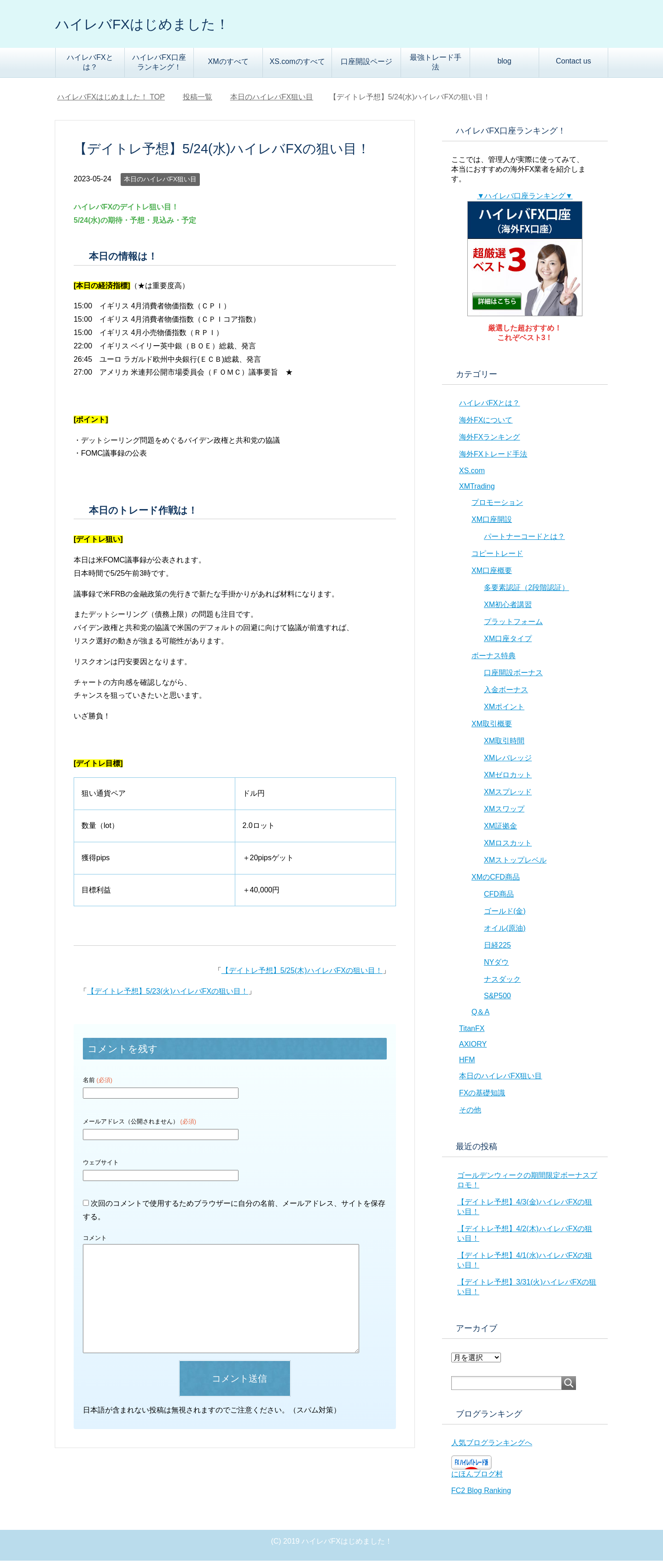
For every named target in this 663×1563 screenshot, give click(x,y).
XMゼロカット (508, 777)
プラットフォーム (513, 624)
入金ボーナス (506, 692)
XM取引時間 (504, 743)
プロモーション (497, 505)
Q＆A (480, 1014)
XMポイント (504, 709)
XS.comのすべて (297, 64)
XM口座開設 (491, 522)
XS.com (472, 473)
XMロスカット (508, 845)
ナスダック (502, 981)
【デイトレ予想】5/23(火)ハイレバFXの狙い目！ (167, 993)
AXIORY (473, 1046)
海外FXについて (485, 422)
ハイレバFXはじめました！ (159, 24)
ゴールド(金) (505, 913)
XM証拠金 (500, 828)
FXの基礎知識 (482, 1095)
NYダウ (496, 964)
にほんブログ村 (477, 1476)
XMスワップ (504, 811)
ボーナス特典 (493, 658)
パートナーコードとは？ (524, 539)
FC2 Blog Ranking (481, 1493)
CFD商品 (499, 896)
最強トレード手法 (435, 64)
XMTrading (477, 488)
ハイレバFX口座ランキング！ (159, 64)
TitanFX (471, 1031)
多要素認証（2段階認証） (526, 590)
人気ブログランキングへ (491, 1445)
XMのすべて (228, 64)
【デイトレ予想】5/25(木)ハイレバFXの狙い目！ (302, 973)
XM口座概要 (491, 573)
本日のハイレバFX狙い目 (160, 181)
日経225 (497, 947)
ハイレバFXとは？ (90, 64)
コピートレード (497, 556)
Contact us (573, 63)
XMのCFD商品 (495, 879)
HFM (467, 1062)
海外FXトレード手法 (493, 456)
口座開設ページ (366, 64)
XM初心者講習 (508, 607)
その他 (470, 1112)
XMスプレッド (508, 794)
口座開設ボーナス (513, 675)
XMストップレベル (515, 862)
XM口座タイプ (508, 641)
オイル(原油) (505, 930)
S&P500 (497, 998)
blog (504, 63)
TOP (111, 99)
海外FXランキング (489, 439)
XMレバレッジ (508, 760)
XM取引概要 (491, 726)
